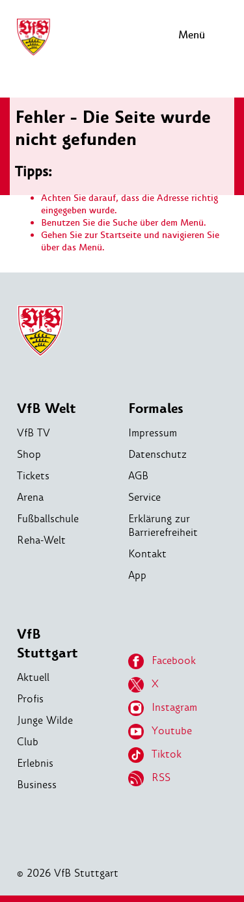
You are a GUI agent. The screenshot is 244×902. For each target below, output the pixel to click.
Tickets (33, 476)
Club (27, 742)
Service (144, 497)
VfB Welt (46, 408)
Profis (30, 699)
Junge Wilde (45, 720)
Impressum (152, 433)
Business (37, 784)
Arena (30, 497)
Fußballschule (48, 518)
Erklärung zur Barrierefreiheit (163, 525)
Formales (155, 408)
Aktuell (33, 677)
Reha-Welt (41, 540)
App (137, 575)
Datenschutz (157, 454)
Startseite (120, 235)
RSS (149, 778)
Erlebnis (35, 763)
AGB (138, 476)
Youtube (160, 731)
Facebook (162, 661)
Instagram (162, 708)
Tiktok (155, 755)
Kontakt (147, 554)
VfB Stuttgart (47, 644)
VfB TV (33, 433)
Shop (29, 454)
